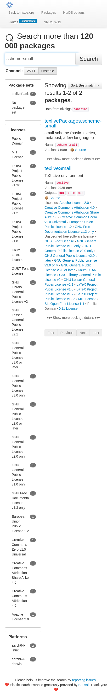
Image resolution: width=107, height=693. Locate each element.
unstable (47, 73)
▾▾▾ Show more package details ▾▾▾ (73, 161)
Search (89, 60)
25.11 (31, 73)
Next (83, 335)
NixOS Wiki (52, 22)
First (51, 335)
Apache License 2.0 (74, 205)
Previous (66, 335)
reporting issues (84, 680)
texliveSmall (58, 170)
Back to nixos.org (21, 12)
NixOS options (73, 12)
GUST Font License (59, 243)
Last (96, 335)
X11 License (68, 310)
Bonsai (83, 685)
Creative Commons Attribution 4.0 (70, 209)
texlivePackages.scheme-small (73, 125)
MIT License (87, 301)
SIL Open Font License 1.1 (64, 306)
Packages (48, 12)
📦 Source (78, 152)
